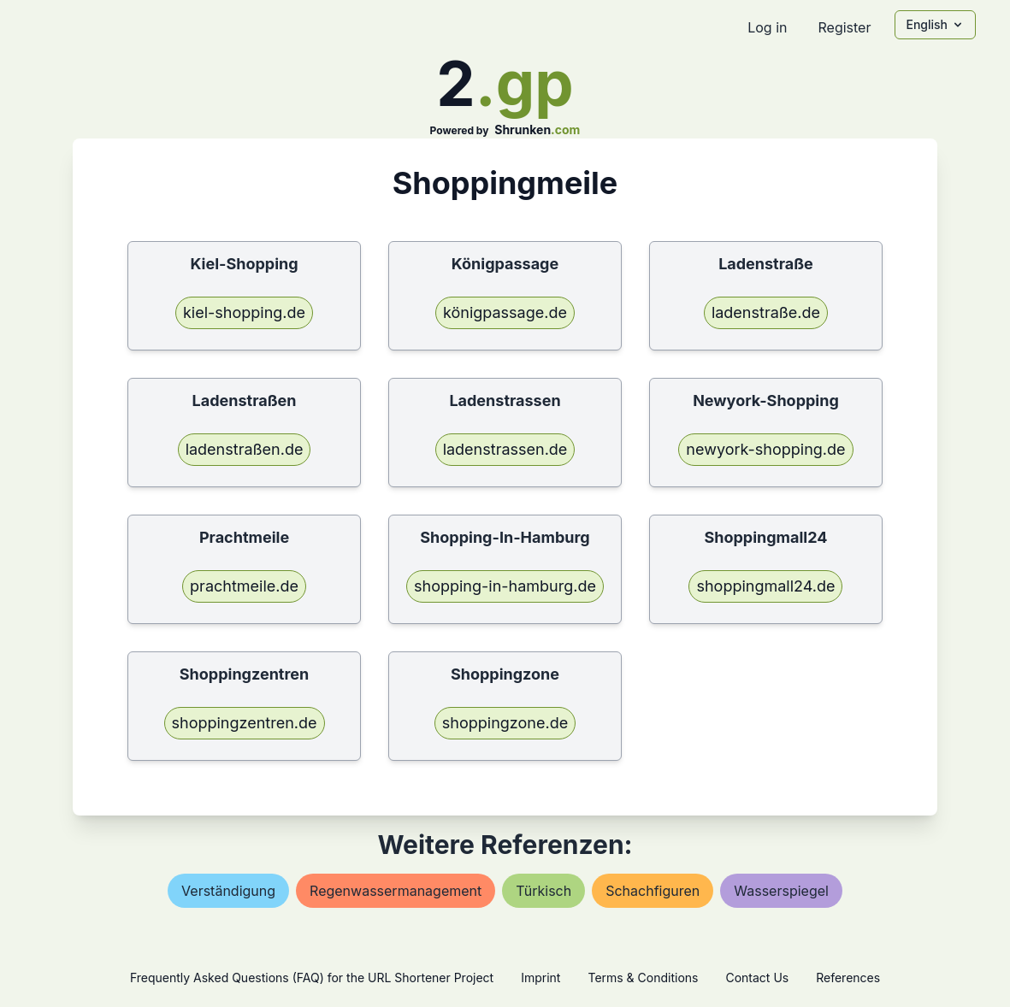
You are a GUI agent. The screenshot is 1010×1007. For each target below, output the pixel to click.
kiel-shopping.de (244, 312)
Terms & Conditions (643, 977)
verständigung (228, 890)
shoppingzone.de (505, 723)
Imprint (540, 977)
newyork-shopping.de (765, 449)
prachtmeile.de (244, 586)
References (848, 977)
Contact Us (757, 977)
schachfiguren (652, 890)
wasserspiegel (781, 890)
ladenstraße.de (766, 312)
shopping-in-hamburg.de (505, 586)
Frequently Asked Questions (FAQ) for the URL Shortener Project (311, 977)
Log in (767, 27)
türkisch (543, 890)
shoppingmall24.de (765, 586)
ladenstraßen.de (245, 449)
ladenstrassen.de (505, 449)
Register (844, 27)
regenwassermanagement (395, 890)
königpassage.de (505, 312)
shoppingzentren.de (244, 723)
